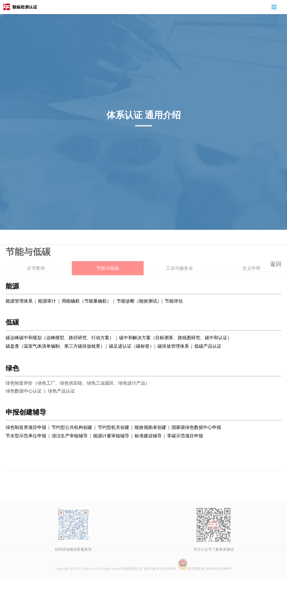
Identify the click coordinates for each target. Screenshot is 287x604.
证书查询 (36, 285)
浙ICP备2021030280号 (160, 585)
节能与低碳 (107, 285)
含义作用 (251, 285)
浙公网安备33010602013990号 (204, 585)
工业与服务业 (179, 285)
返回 (275, 264)
